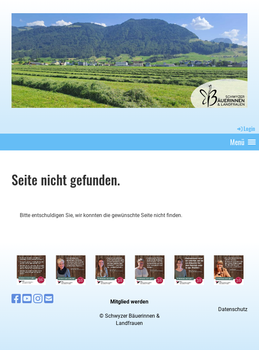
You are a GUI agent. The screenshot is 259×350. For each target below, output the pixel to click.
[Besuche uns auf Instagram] (37, 299)
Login (245, 129)
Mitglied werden (129, 302)
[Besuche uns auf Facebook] (16, 299)
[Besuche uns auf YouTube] (27, 299)
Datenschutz (232, 309)
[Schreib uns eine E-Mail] (48, 299)
